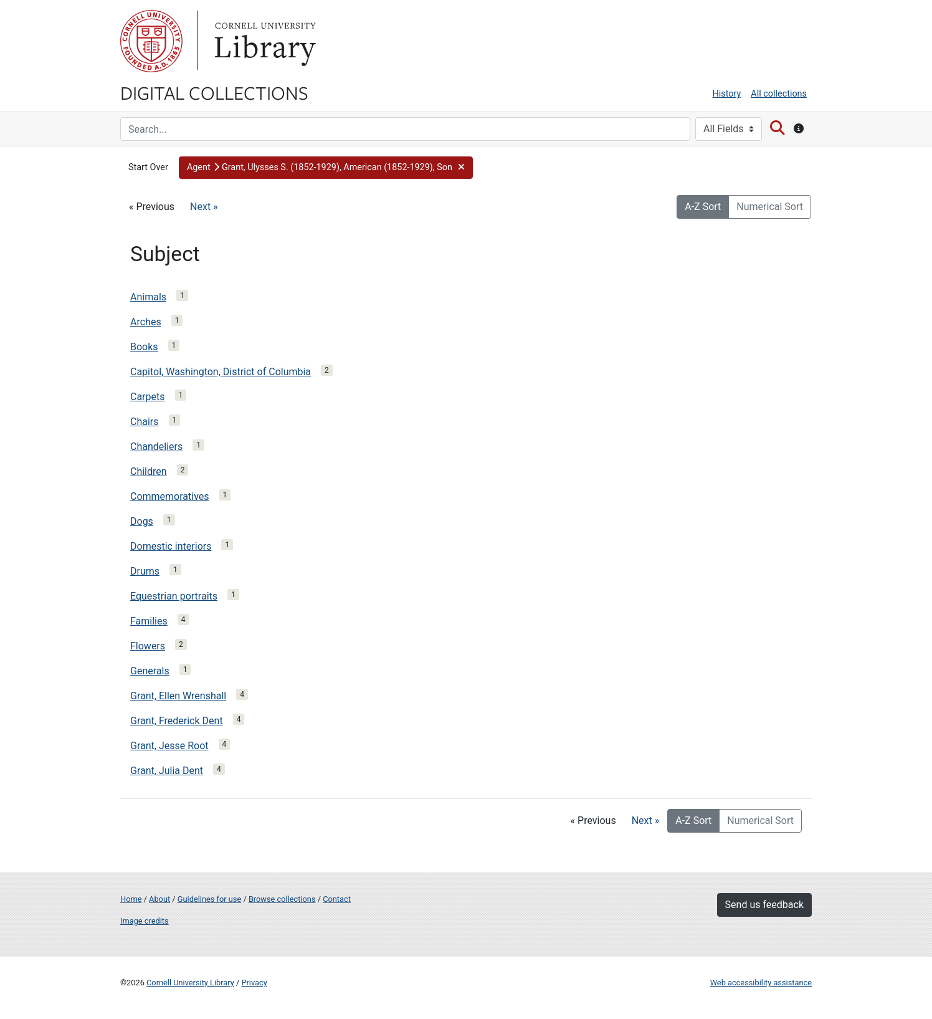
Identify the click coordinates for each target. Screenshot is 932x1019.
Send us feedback (764, 905)
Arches (145, 322)
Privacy (254, 982)
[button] (326, 167)
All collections (779, 94)
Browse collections (282, 899)
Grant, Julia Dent (166, 771)
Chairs (144, 422)
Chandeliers (156, 446)
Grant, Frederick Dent (176, 721)
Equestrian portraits (173, 596)
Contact (337, 899)
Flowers (147, 646)
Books (144, 347)
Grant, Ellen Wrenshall (178, 696)
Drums (144, 571)
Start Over (148, 167)
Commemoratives (169, 496)
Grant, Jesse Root (169, 746)
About (159, 899)
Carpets (147, 397)
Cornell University (151, 41)
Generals (149, 671)
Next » (204, 207)
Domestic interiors (170, 546)
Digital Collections (214, 92)
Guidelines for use (209, 899)
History (727, 94)
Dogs (141, 521)
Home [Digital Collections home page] (130, 899)
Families (149, 621)
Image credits (144, 921)
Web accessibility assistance (761, 982)
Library (263, 41)
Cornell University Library (190, 982)
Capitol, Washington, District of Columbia (220, 372)
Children (148, 471)
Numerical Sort (769, 207)
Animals (148, 297)
